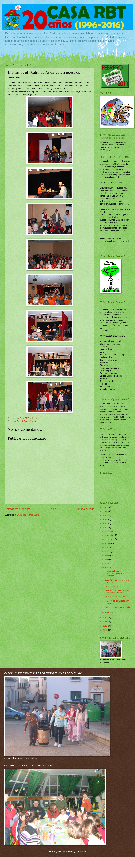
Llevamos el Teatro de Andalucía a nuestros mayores (115, 573)
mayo (107, 556)
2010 (105, 626)
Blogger (83, 852)
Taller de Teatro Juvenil (26, 421)
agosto (108, 543)
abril (107, 560)
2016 (105, 515)
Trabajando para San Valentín (117, 607)
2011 (105, 622)
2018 (105, 507)
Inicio (53, 509)
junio (107, 552)
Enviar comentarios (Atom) (28, 515)
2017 (105, 511)
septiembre (110, 539)
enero (107, 612)
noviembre (109, 535)
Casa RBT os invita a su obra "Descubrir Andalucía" (117, 591)
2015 (105, 520)
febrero (108, 568)
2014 (105, 524)
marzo (108, 564)
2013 (105, 528)
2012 (105, 618)
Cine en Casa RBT (112, 586)
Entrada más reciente (17, 509)
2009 (105, 630)
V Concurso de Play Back (115, 597)
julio (107, 547)
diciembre (109, 531)
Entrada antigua (85, 509)
